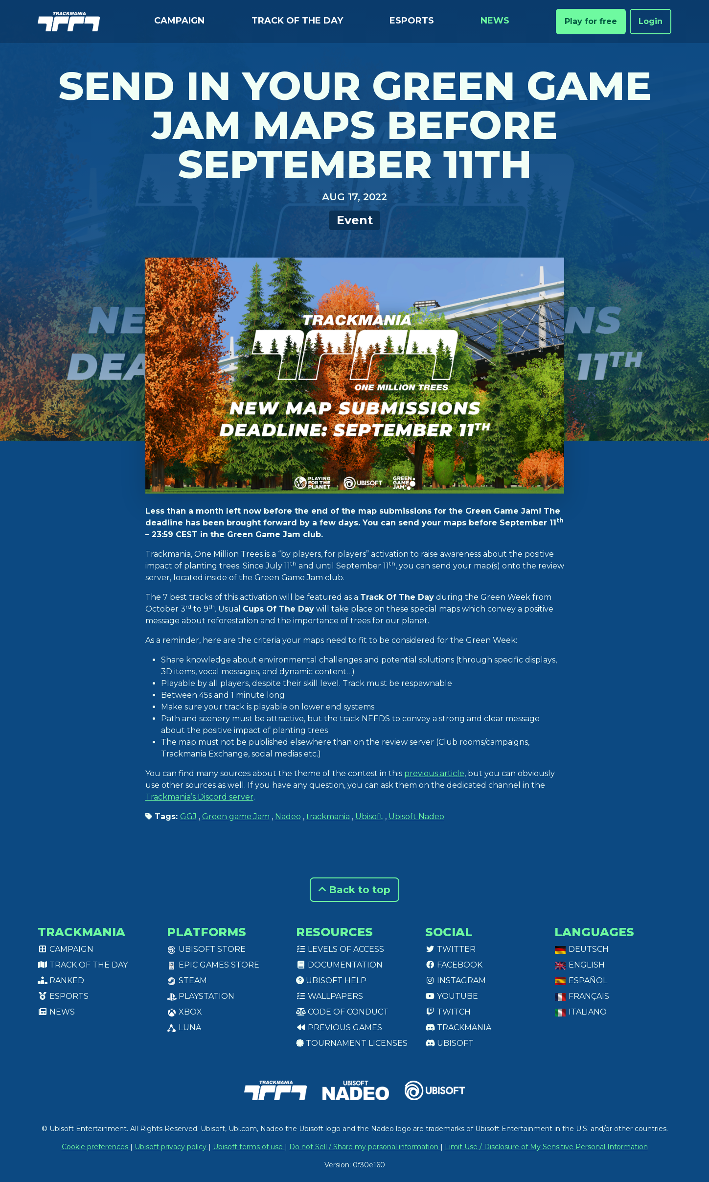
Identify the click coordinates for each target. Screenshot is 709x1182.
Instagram (455, 980)
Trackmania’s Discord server (199, 797)
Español (580, 980)
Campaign (179, 20)
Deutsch (581, 949)
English (579, 964)
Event (355, 220)
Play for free (591, 21)
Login (651, 21)
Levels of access (340, 949)
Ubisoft (369, 816)
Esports (411, 20)
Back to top (354, 890)
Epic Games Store (213, 964)
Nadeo (288, 816)
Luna (184, 1027)
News (494, 20)
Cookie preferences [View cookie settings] (96, 1146)
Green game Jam (236, 816)
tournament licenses (352, 1043)
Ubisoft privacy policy (171, 1146)
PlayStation (200, 996)
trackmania (328, 816)
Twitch (448, 1012)
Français (581, 996)
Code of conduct (342, 1012)
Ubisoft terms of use (249, 1146)
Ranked (61, 980)
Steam (187, 980)
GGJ (188, 816)
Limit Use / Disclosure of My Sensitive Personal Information (546, 1146)
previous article (434, 773)
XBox (184, 1012)
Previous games (339, 1027)
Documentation (339, 964)
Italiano (580, 1012)
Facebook (453, 964)
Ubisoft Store (206, 949)
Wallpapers (329, 996)
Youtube (451, 996)
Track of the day (297, 20)
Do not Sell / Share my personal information (364, 1146)
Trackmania (458, 1027)
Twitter (450, 949)
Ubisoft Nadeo (416, 816)
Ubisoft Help (331, 980)
